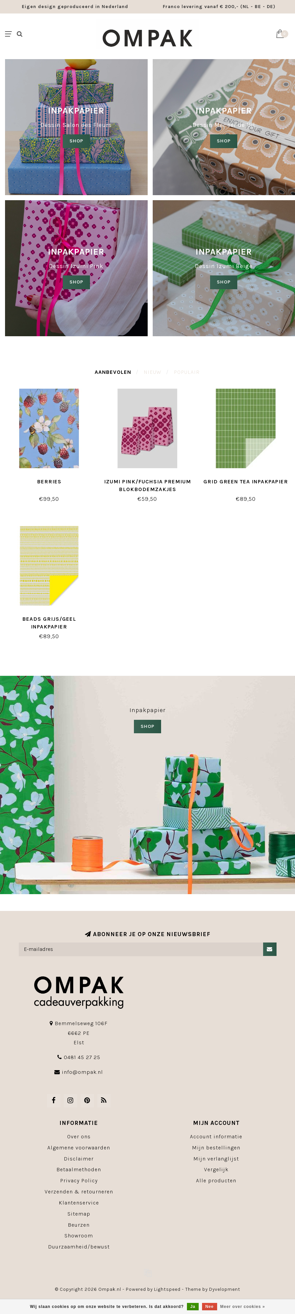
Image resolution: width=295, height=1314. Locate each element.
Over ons (79, 1136)
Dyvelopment (224, 1289)
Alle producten (216, 1180)
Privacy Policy (79, 1180)
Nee (209, 1306)
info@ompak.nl (82, 1072)
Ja (192, 1306)
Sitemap (78, 1214)
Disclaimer (79, 1158)
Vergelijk (216, 1169)
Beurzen (79, 1225)
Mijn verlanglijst (216, 1158)
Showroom (78, 1235)
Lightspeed (167, 1289)
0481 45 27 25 (82, 1057)
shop (224, 141)
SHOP (76, 141)
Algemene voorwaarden (78, 1147)
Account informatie (216, 1136)
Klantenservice (79, 1202)
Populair (187, 372)
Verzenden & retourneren (79, 1191)
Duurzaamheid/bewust (79, 1246)
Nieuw (152, 372)
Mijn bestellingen (216, 1147)
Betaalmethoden (78, 1169)
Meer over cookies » (242, 1306)
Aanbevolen (113, 372)
